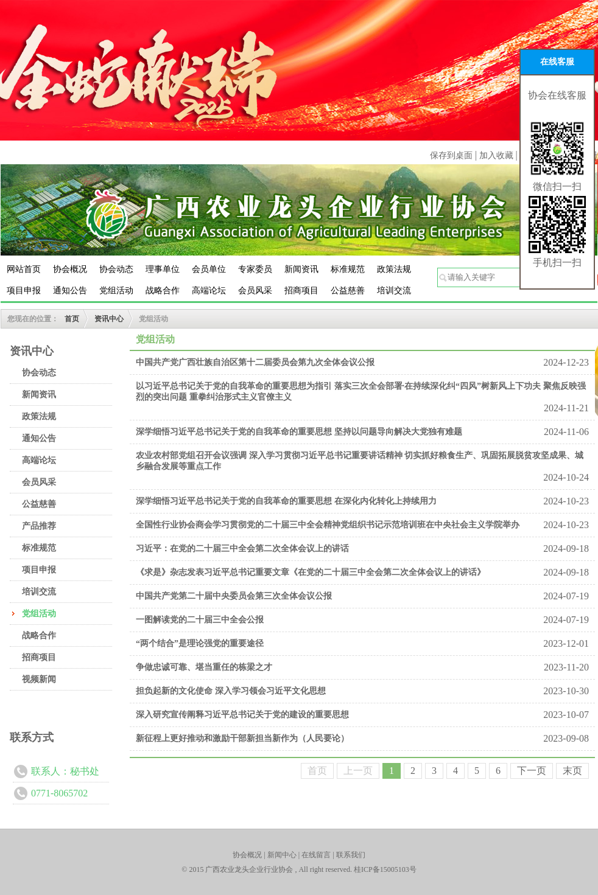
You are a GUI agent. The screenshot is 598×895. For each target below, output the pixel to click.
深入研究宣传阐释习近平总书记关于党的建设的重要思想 (242, 714)
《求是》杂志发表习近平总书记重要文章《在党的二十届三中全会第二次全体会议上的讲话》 (310, 572)
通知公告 (70, 290)
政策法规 (394, 269)
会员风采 (255, 290)
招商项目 (301, 290)
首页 (72, 319)
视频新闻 (39, 679)
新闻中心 (282, 855)
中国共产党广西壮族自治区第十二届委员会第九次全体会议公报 (255, 362)
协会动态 (116, 269)
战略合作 (163, 290)
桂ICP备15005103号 (385, 869)
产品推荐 (39, 526)
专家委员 (255, 269)
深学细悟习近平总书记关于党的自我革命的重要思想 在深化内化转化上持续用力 (286, 501)
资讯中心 (109, 319)
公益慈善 (348, 290)
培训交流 (394, 290)
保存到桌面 (451, 155)
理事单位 (163, 269)
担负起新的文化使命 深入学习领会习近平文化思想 (231, 690)
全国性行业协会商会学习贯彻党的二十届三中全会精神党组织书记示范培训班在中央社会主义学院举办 (327, 524)
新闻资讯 (301, 269)
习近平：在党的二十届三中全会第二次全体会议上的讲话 (242, 548)
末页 (572, 770)
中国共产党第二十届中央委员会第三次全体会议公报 (234, 596)
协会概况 (70, 269)
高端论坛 (209, 290)
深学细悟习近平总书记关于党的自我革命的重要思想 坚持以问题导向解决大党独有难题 (299, 431)
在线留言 (316, 855)
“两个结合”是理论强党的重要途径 (200, 643)
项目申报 (24, 290)
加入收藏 (497, 155)
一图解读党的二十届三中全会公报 (200, 619)
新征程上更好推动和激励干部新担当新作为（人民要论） (242, 738)
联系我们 (350, 855)
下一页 (531, 770)
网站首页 (24, 269)
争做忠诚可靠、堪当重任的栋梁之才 (204, 667)
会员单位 (209, 269)
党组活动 (116, 290)
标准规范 (348, 269)
